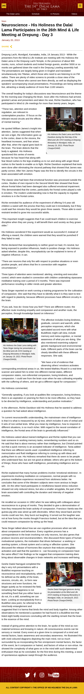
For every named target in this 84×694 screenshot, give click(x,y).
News (4, 21)
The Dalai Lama (13, 14)
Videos (74, 14)
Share (5, 46)
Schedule (36, 14)
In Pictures (55, 14)
